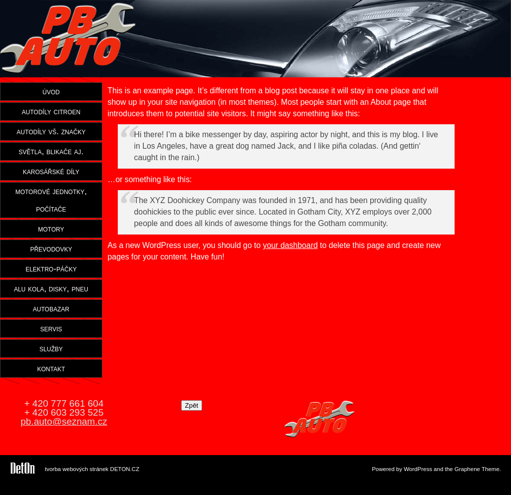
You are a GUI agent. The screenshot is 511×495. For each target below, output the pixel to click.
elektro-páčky (51, 268)
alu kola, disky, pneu (51, 288)
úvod (51, 91)
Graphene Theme (477, 469)
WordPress (418, 469)
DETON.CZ (125, 469)
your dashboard (290, 245)
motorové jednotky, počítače (51, 200)
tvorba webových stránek (76, 469)
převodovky (51, 248)
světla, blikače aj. (50, 151)
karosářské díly (51, 171)
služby (51, 348)
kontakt (51, 368)
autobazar (51, 308)
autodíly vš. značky (50, 131)
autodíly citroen (51, 111)
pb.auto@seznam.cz (63, 421)
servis (51, 328)
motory (51, 229)
